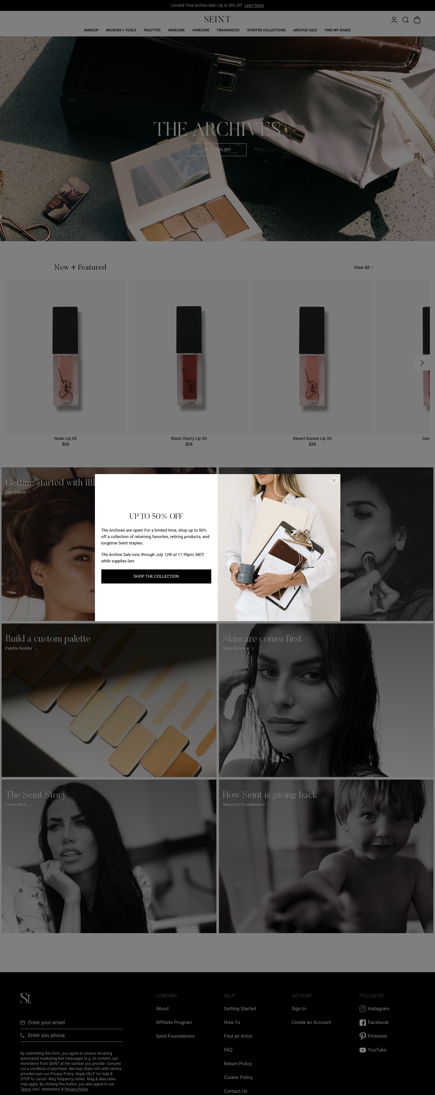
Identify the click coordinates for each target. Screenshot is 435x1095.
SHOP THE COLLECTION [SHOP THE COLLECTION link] (156, 576)
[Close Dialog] (334, 480)
